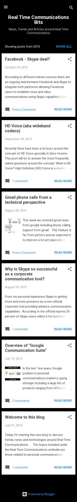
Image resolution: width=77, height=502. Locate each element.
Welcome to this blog (25, 417)
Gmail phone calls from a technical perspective (28, 200)
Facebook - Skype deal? (27, 59)
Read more (63, 109)
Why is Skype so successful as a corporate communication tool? (31, 274)
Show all (64, 46)
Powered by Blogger (38, 494)
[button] (69, 60)
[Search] (71, 8)
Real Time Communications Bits (38, 19)
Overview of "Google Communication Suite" (26, 348)
